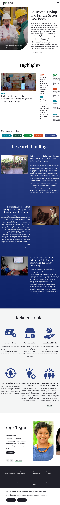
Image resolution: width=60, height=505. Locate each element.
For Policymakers (49, 471)
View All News (17, 135)
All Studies (7, 471)
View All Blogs (28, 135)
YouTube (19, 482)
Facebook (19, 481)
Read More (32, 197)
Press (34, 484)
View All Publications (50, 135)
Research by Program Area (10, 473)
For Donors (48, 473)
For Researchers (36, 473)
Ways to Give (48, 482)
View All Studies (6, 135)
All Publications (20, 471)
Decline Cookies (21, 500)
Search (55, 3)
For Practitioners (36, 471)
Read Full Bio (10, 452)
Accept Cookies (11, 500)
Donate (47, 481)
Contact (35, 481)
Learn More (49, 405)
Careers (35, 482)
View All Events (38, 135)
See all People (18, 460)
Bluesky (6, 482)
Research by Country (21, 473)
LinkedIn (6, 481)
